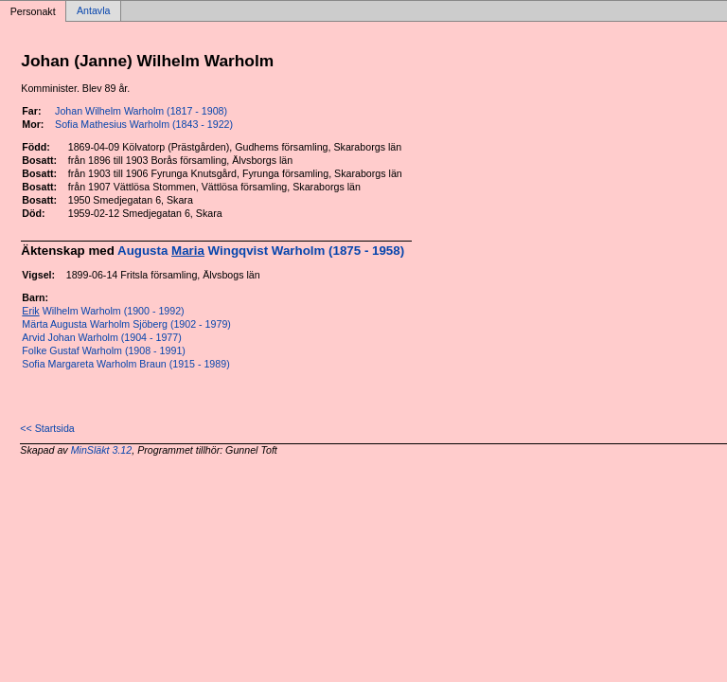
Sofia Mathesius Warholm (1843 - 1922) (144, 124)
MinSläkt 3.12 (102, 450)
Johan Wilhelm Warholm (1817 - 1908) (141, 111)
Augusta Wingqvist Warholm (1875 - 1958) (260, 250)
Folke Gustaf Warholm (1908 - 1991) (104, 350)
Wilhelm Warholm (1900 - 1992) (103, 310)
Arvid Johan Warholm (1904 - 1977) (101, 337)
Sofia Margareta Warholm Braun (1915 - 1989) (125, 363)
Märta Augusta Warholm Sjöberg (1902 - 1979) (126, 324)
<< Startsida (47, 428)
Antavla (94, 11)
